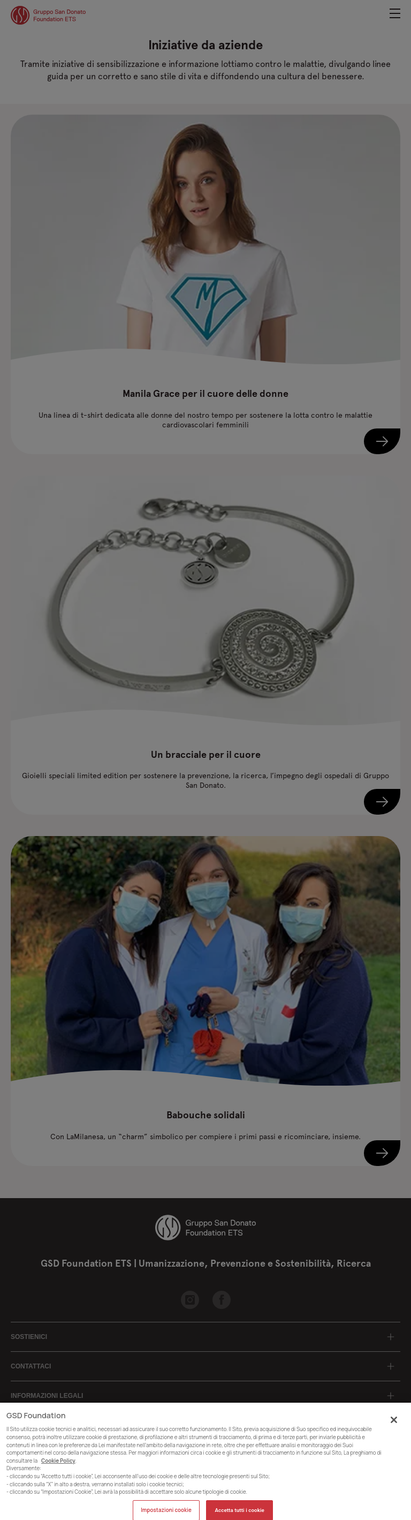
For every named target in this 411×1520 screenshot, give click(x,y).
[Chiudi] (394, 1426)
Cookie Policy (58, 1467)
